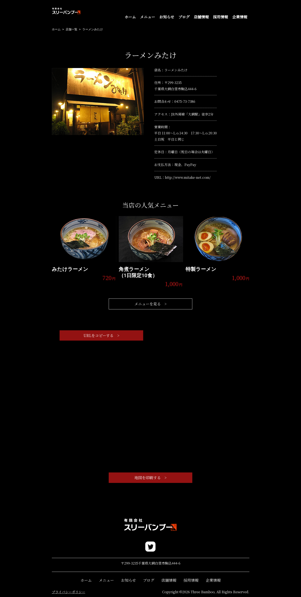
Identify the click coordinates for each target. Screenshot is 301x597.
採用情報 (220, 16)
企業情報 (239, 16)
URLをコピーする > (101, 335)
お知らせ (166, 16)
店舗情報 (201, 16)
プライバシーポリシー (68, 591)
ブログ (184, 16)
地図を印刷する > (150, 477)
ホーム (130, 16)
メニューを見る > (150, 303)
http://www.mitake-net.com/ (188, 177)
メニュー (147, 16)
